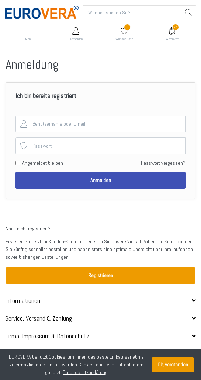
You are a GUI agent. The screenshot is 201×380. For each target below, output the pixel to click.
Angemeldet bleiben (42, 163)
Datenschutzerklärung (85, 372)
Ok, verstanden (172, 364)
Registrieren (100, 275)
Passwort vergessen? (163, 163)
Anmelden (100, 180)
